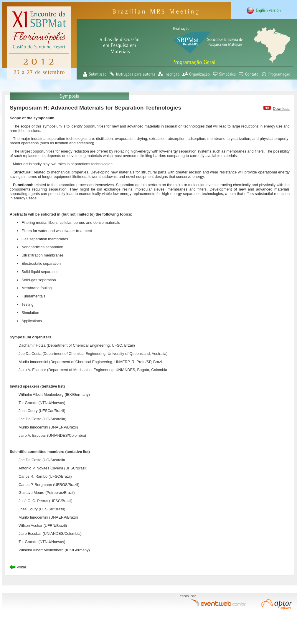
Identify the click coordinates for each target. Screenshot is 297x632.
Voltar (18, 567)
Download (281, 108)
